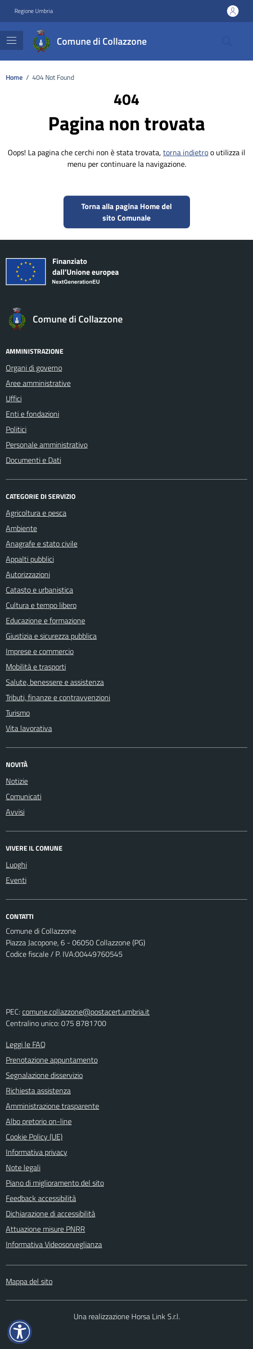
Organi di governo (34, 367)
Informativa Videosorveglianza (54, 1244)
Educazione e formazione (45, 620)
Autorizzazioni (28, 574)
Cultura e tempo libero (41, 605)
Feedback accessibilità (41, 1198)
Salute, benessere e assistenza (55, 682)
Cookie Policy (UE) (34, 1136)
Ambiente (21, 528)
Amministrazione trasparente (52, 1106)
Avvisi (15, 811)
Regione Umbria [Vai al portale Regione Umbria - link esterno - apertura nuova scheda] (33, 11)
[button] (19, 1331)
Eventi (16, 880)
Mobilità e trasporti (36, 666)
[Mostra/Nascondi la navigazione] (11, 40)
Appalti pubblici (30, 559)
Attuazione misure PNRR (45, 1229)
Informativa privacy (36, 1152)
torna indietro (185, 152)
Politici (16, 429)
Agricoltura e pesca (36, 513)
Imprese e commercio (40, 651)
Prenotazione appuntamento (52, 1059)
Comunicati (23, 796)
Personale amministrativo (47, 444)
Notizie (17, 781)
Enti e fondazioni (32, 414)
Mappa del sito (29, 1281)
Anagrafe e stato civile (41, 543)
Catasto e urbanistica (39, 589)
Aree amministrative (38, 383)
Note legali (23, 1167)
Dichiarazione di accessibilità (50, 1213)
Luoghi (16, 864)
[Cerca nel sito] (227, 41)
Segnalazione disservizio (44, 1075)
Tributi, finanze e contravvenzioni (58, 697)
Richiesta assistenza (38, 1090)
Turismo (18, 712)
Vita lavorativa (29, 728)
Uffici (14, 398)
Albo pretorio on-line (39, 1121)
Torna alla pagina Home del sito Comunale (126, 211)
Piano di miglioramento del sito (55, 1182)
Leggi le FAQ (26, 1044)
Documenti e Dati (33, 460)
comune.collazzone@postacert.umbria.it (86, 1011)
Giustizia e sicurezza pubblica (51, 636)
